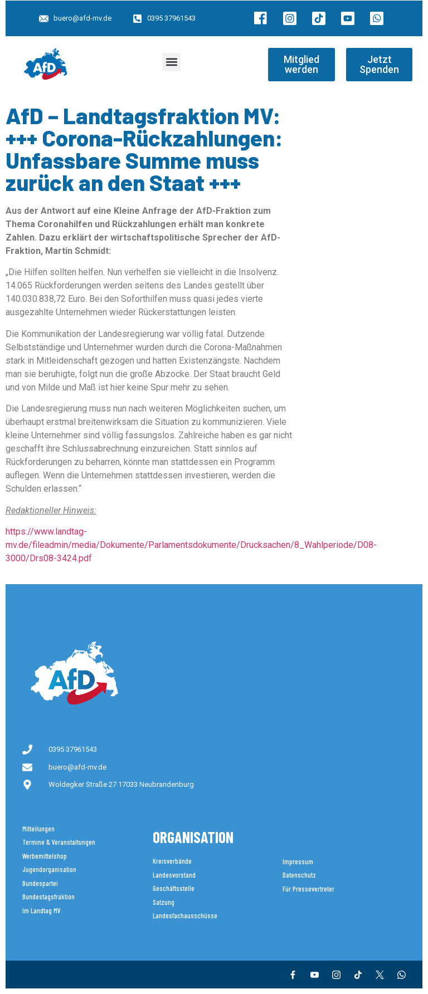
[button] (171, 62)
